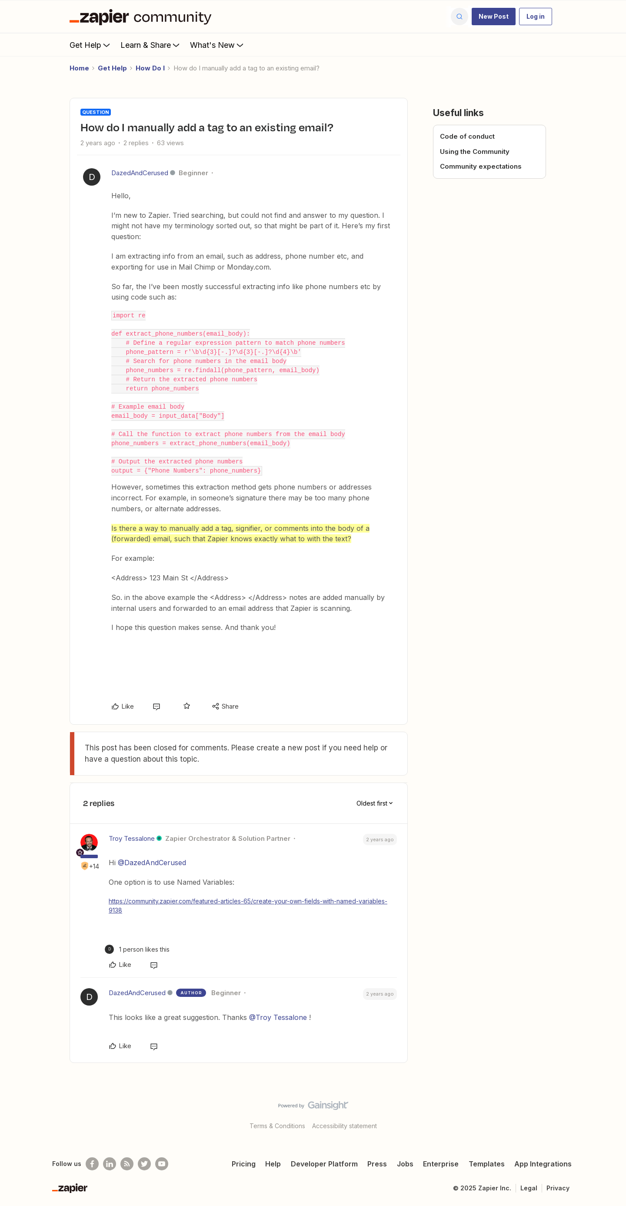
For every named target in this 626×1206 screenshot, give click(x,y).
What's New (217, 45)
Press (377, 1163)
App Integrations (543, 1163)
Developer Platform (324, 1163)
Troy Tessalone (132, 838)
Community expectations (481, 166)
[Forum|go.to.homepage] (143, 16)
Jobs (405, 1163)
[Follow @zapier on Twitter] (144, 1163)
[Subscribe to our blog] (126, 1163)
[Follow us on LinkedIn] (109, 1163)
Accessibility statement (344, 1125)
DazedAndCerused (139, 173)
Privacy (557, 1188)
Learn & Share (150, 45)
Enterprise (441, 1163)
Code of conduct (467, 136)
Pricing (244, 1163)
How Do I (150, 68)
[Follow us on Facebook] (92, 1163)
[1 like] (137, 949)
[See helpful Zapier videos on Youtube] (161, 1163)
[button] (494, 16)
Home (79, 68)
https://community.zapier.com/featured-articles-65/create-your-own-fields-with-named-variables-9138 (248, 905)
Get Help (91, 45)
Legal (528, 1188)
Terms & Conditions (277, 1125)
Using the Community (474, 151)
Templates (487, 1163)
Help (273, 1163)
